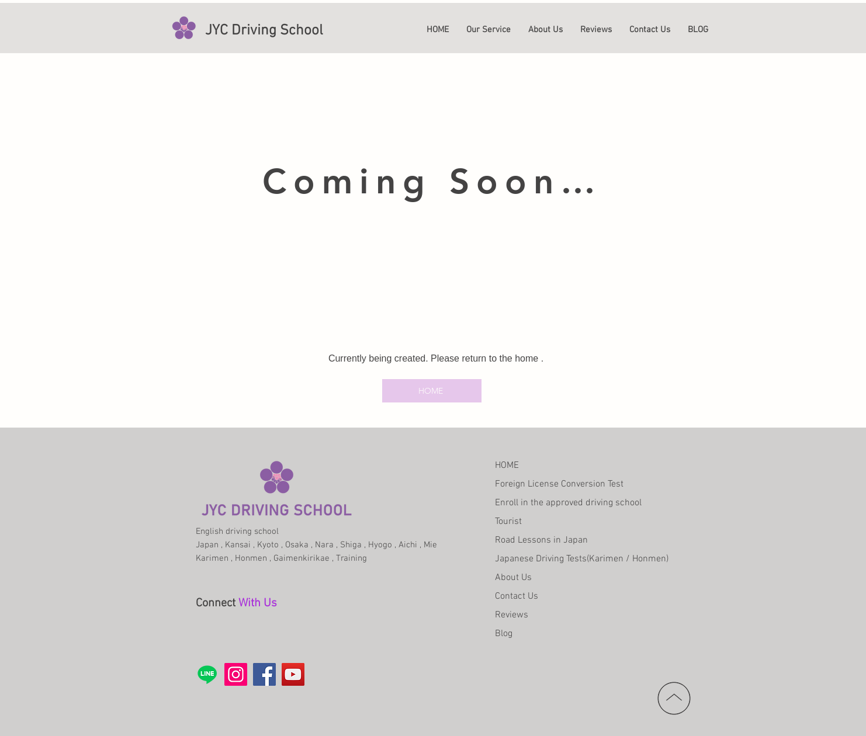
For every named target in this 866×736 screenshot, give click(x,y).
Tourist (508, 521)
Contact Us (516, 596)
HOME (507, 465)
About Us (513, 578)
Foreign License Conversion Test (559, 484)
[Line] (207, 674)
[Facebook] (264, 674)
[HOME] (432, 390)
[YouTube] (293, 674)
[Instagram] (235, 674)
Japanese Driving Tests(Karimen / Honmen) (581, 559)
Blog (503, 634)
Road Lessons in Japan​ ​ (542, 540)
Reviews (511, 615)
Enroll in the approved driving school (568, 503)
